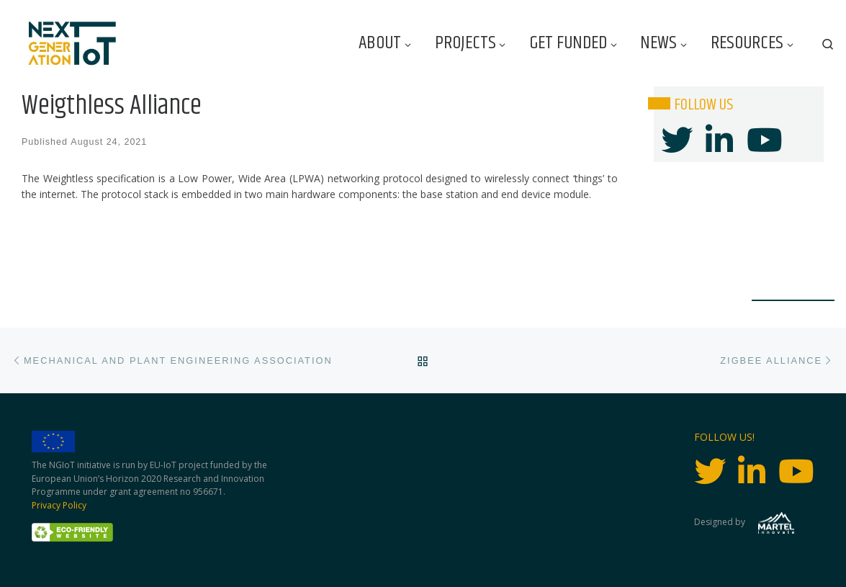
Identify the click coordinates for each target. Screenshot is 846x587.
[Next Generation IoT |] (72, 43)
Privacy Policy (59, 505)
